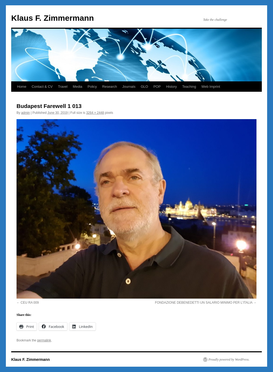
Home (21, 87)
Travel (62, 87)
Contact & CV (42, 87)
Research (109, 87)
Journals (128, 87)
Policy (92, 87)
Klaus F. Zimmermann (52, 18)
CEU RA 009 (30, 302)
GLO (144, 87)
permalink (44, 340)
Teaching (189, 87)
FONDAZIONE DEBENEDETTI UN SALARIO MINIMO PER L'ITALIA (203, 302)
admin (25, 113)
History (171, 87)
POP (156, 87)
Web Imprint (210, 87)
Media (77, 87)
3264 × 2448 (95, 113)
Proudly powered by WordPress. (229, 359)
